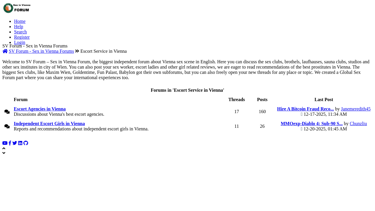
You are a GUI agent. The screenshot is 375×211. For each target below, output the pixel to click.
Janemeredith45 (356, 108)
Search (20, 31)
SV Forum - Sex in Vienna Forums (41, 51)
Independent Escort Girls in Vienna (49, 123)
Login (19, 42)
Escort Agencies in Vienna (40, 108)
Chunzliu (358, 123)
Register (22, 37)
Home (19, 21)
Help (18, 26)
